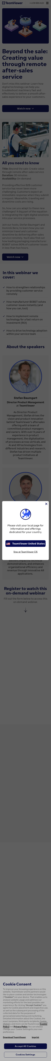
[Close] (46, 504)
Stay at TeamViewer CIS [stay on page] (25, 551)
